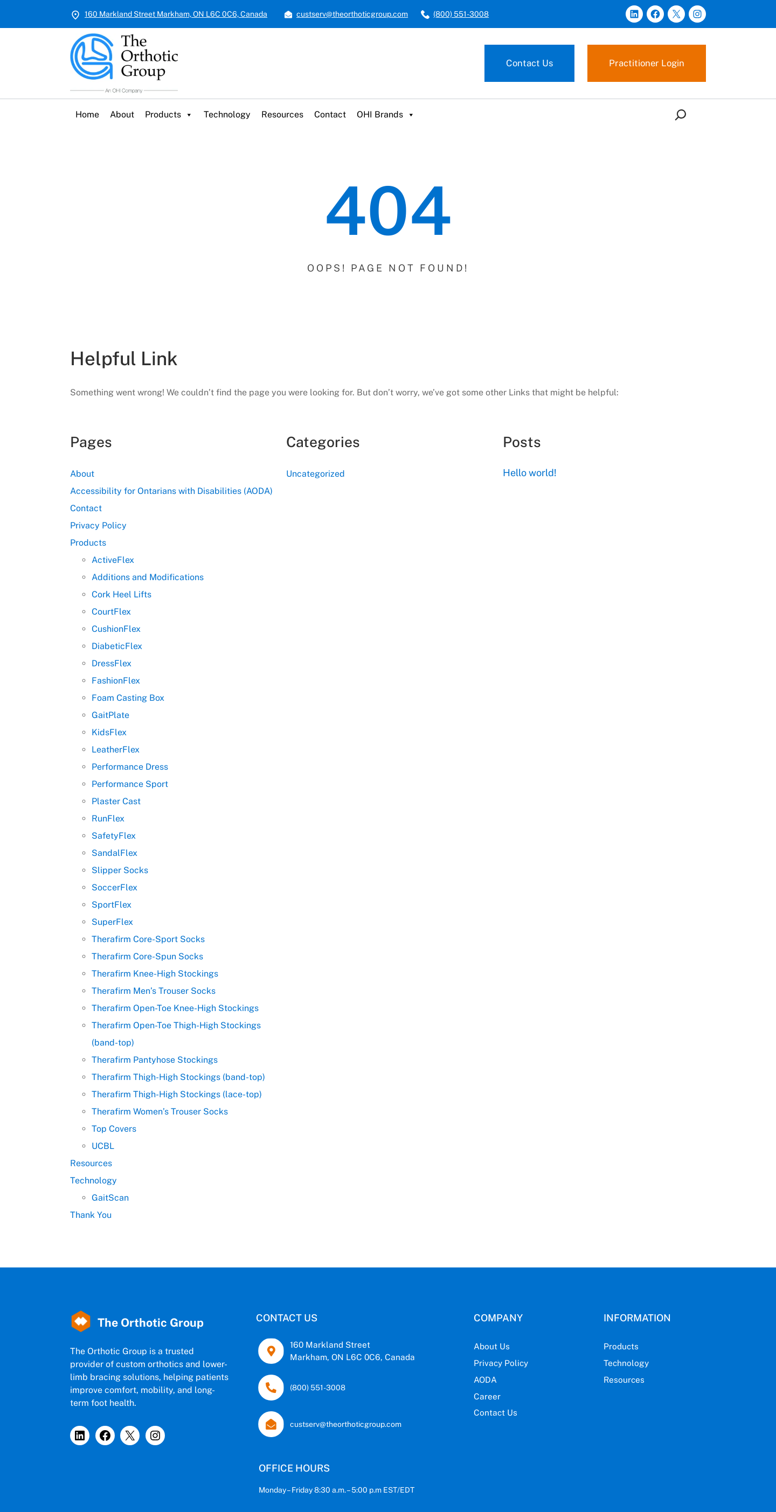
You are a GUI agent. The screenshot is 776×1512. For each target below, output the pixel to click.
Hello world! (530, 472)
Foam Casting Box (128, 698)
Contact (330, 114)
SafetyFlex (114, 836)
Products (169, 115)
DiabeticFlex (117, 646)
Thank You (91, 1215)
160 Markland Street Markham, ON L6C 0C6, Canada (176, 14)
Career (487, 1396)
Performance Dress (130, 767)
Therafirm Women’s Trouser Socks (160, 1111)
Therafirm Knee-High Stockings (155, 973)
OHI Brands (386, 115)
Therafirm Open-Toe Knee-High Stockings (175, 1008)
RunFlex (108, 818)
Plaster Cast (116, 801)
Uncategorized (315, 474)
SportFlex (111, 905)
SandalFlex (114, 853)
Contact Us (529, 63)
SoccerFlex (114, 887)
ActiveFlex (113, 560)
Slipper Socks (120, 870)
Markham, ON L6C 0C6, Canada (352, 1357)
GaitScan (110, 1198)
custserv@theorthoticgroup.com (352, 14)
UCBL (103, 1146)
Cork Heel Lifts (121, 594)
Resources (282, 114)
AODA (485, 1379)
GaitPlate (110, 715)
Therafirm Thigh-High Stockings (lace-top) (177, 1094)
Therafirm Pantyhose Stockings (155, 1060)
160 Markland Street (330, 1344)
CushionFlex (116, 629)
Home (87, 114)
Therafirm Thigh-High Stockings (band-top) (178, 1077)
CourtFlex (111, 612)
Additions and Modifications (148, 577)
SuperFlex (112, 922)
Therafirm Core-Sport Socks (148, 939)
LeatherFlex (116, 749)
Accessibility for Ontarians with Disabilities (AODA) (171, 491)
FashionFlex (116, 680)
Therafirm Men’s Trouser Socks (154, 991)
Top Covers (114, 1129)
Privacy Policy (98, 525)
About (122, 114)
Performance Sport (130, 784)
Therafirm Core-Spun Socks (147, 956)
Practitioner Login (646, 63)
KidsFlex (109, 732)
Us (505, 1346)
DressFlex (111, 663)
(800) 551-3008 (461, 14)
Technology (227, 114)
